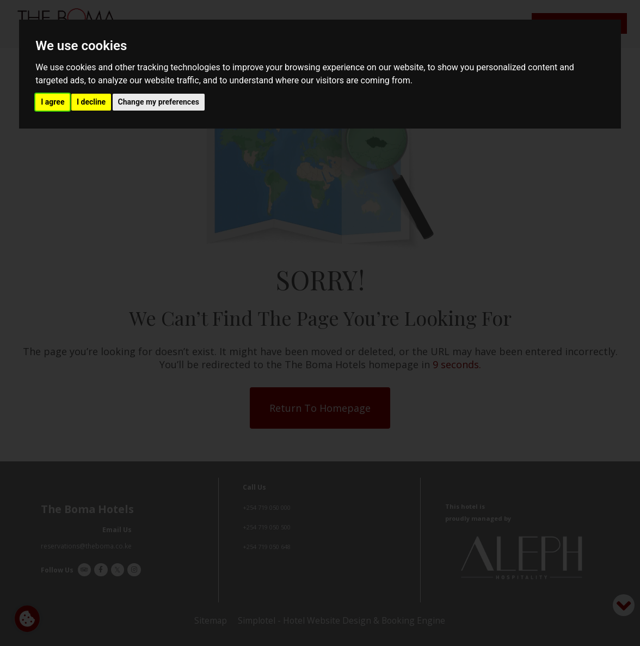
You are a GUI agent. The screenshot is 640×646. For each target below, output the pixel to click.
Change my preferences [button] (158, 101)
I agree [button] (52, 101)
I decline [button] (91, 101)
